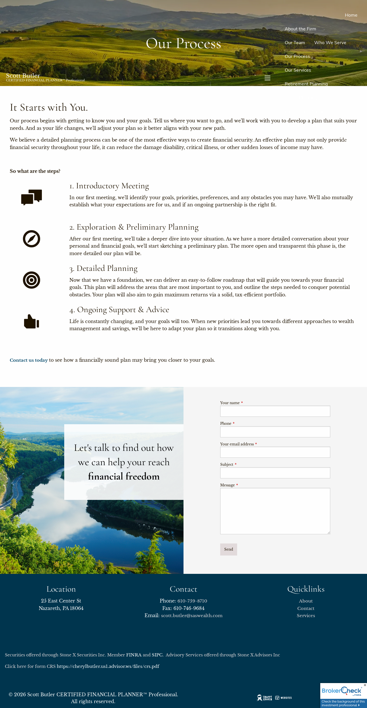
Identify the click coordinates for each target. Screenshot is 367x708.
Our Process (297, 56)
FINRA (134, 655)
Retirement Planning (306, 84)
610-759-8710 (192, 601)
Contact (350, 139)
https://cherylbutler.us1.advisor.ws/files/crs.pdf (108, 666)
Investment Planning (306, 111)
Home (351, 15)
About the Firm (300, 29)
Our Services (298, 70)
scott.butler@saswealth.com (191, 615)
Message (246, 485)
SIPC (157, 655)
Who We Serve (330, 43)
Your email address (256, 444)
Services (306, 615)
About (306, 601)
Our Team (295, 43)
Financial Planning (303, 125)
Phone (244, 423)
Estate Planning (301, 98)
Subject (245, 464)
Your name (249, 403)
